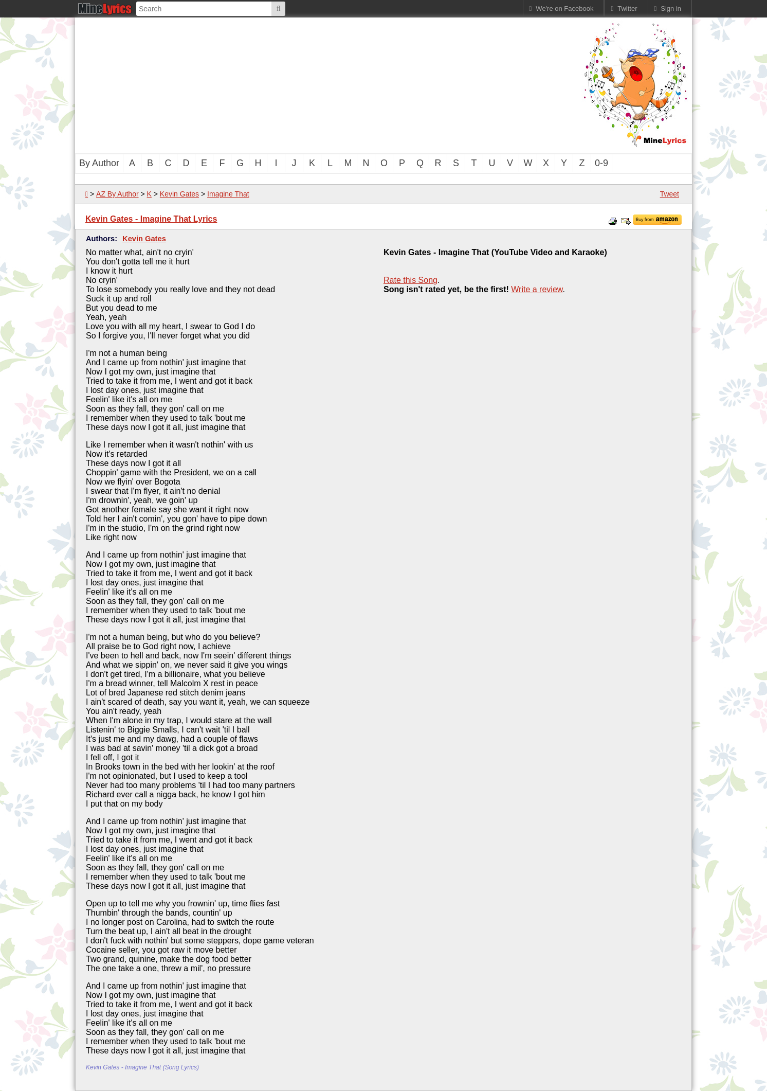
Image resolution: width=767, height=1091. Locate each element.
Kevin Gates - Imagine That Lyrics (151, 218)
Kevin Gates (179, 194)
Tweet (669, 194)
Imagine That (228, 194)
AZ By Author (117, 194)
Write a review (536, 289)
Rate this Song (410, 280)
